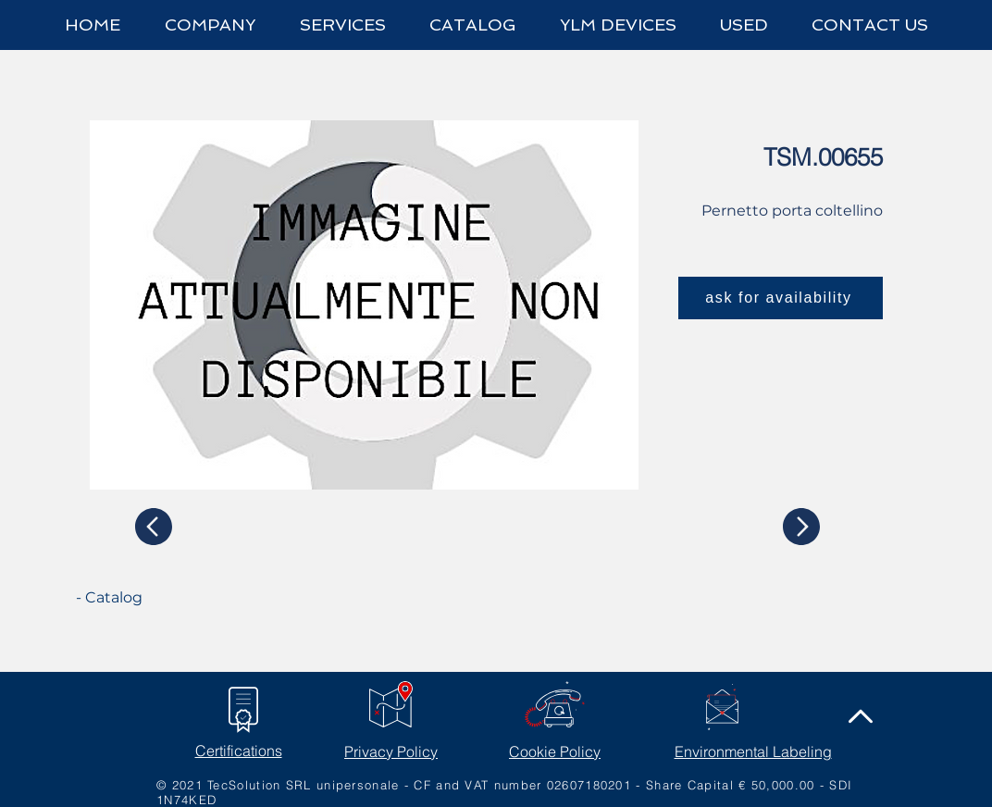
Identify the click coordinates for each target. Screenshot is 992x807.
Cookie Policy (555, 751)
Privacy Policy (391, 751)
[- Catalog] (145, 597)
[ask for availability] (780, 298)
